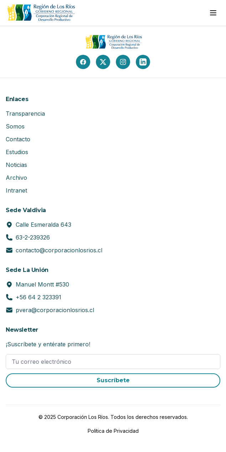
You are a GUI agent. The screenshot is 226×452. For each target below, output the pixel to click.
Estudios (17, 152)
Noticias (16, 164)
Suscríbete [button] (113, 380)
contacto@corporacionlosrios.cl (59, 250)
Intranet (16, 190)
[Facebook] (83, 62)
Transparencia (25, 113)
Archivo (16, 177)
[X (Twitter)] (103, 62)
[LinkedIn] (143, 62)
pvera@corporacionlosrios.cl (55, 310)
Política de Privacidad (113, 431)
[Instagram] (123, 62)
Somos (15, 126)
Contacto (18, 139)
